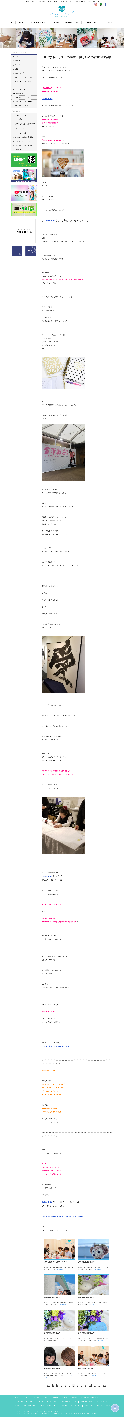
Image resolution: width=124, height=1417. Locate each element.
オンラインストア (18, 129)
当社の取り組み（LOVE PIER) (22, 101)
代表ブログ (16, 65)
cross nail (47, 98)
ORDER (56, 22)
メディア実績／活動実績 (20, 105)
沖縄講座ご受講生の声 (86, 1262)
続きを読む (60, 1269)
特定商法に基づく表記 (103, 1406)
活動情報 (55, 1397)
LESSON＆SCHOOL (39, 22)
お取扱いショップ (18, 73)
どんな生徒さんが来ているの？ (55, 1262)
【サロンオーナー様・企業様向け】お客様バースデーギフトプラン (24, 124)
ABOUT (22, 22)
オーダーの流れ (17, 119)
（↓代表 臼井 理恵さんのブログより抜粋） (56, 1046)
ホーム (17, 1397)
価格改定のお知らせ (85, 1368)
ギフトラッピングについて (47, 1406)
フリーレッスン (17, 85)
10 (90, 1386)
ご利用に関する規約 (19, 149)
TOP (10, 22)
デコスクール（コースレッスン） (23, 81)
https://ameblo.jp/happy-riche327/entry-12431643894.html (62, 1216)
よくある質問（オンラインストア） (23, 141)
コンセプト (16, 57)
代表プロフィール (18, 61)
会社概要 (15, 69)
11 (95, 1386)
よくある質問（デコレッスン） (22, 97)
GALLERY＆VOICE (92, 22)
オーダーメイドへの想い (20, 133)
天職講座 (74, 1397)
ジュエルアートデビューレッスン (23, 77)
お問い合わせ (88, 1406)
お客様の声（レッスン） (69, 1401)
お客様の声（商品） (86, 1401)
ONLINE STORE (71, 22)
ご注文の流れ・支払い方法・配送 (23, 137)
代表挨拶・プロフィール (41, 1397)
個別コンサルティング (19, 89)
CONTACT (110, 22)
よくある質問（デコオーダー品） (23, 145)
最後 (104, 1386)
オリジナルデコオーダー (20, 115)
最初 (48, 1386)
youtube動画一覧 (18, 93)
